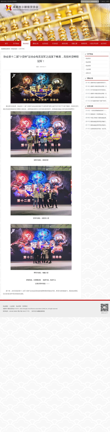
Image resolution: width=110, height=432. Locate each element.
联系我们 (25, 306)
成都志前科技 (41, 311)
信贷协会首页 (5, 49)
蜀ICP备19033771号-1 (24, 311)
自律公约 (88, 73)
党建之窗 (74, 43)
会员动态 (45, 43)
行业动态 (55, 43)
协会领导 (88, 65)
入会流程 (88, 69)
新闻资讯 (84, 43)
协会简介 (88, 58)
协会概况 (5, 306)
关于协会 (16, 43)
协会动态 (26, 43)
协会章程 (88, 62)
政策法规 (65, 43)
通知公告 (35, 43)
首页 (6, 43)
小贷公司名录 (94, 43)
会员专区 (104, 43)
